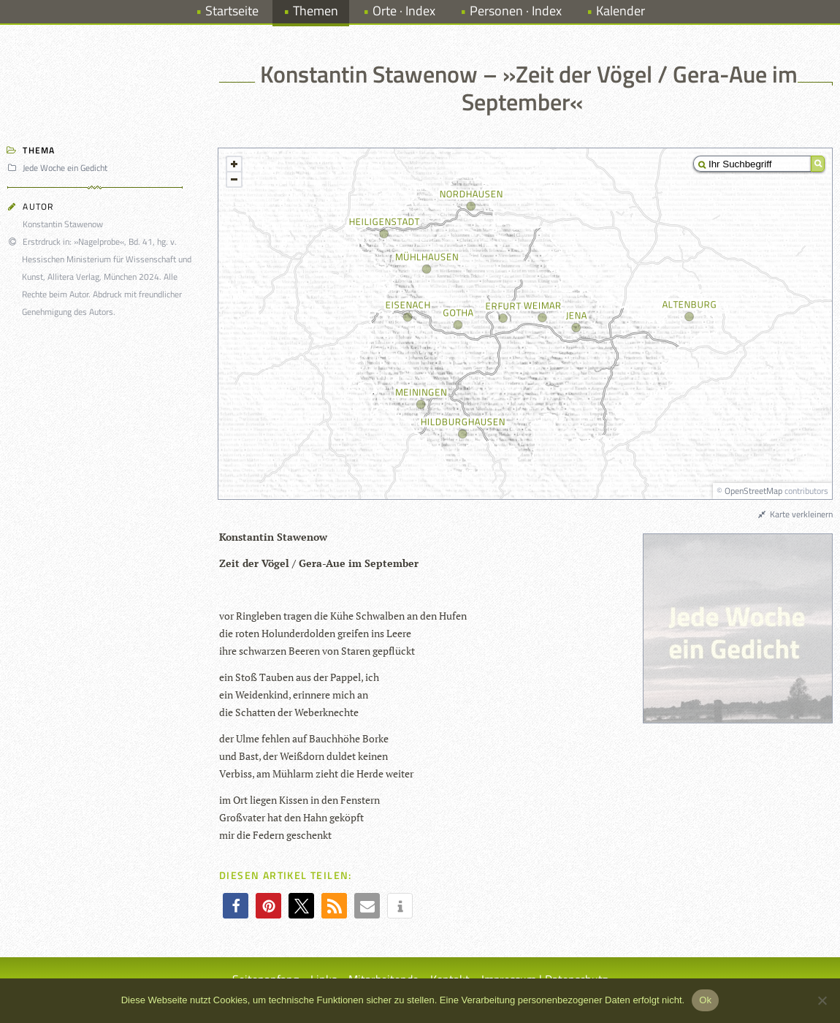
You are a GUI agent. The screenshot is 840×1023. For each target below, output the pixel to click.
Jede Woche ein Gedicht (59, 168)
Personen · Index (516, 10)
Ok (705, 1000)
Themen (315, 10)
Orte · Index (404, 10)
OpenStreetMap (753, 491)
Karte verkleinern (795, 514)
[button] (235, 906)
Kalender (620, 10)
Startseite (232, 10)
